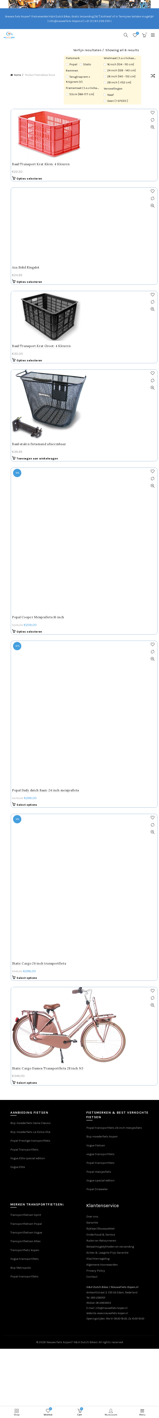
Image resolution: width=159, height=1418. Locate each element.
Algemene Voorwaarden (102, 776)
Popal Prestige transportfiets (30, 652)
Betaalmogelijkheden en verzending (110, 757)
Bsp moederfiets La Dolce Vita (30, 643)
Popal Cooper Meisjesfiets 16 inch (42, 407)
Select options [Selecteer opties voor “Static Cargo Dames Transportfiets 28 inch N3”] (30, 593)
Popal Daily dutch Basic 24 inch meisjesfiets (49, 441)
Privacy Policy (95, 782)
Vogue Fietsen (95, 656)
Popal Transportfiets (24, 660)
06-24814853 (103, 814)
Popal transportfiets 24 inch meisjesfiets (114, 638)
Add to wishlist (154, 112)
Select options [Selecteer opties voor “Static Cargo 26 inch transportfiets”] (30, 489)
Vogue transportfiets (24, 770)
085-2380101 (98, 808)
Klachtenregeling (98, 770)
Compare (154, 120)
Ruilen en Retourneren (101, 751)
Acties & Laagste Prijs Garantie (107, 764)
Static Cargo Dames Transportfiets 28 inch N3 (51, 579)
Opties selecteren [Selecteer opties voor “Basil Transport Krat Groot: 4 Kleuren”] (33, 290)
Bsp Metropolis (20, 778)
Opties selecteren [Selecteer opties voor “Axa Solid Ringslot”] (33, 212)
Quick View (154, 127)
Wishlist (137, 33)
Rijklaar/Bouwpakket (100, 739)
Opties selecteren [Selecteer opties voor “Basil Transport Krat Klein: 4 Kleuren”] (33, 178)
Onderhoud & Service (100, 745)
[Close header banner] (155, 4)
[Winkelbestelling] (153, 76)
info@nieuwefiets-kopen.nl (111, 819)
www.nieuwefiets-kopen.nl (112, 824)
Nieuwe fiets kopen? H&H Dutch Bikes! (72, 853)
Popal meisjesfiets (98, 682)
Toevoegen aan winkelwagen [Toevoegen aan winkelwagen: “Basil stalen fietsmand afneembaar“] (41, 388)
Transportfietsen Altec (25, 752)
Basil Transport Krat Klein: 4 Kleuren (44, 164)
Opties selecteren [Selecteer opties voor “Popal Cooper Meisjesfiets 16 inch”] (33, 422)
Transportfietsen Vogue (26, 743)
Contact (92, 788)
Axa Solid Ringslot (29, 197)
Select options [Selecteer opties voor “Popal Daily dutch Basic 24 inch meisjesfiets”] (30, 455)
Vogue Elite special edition (27, 669)
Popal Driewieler (97, 700)
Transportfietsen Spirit (25, 726)
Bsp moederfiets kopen (102, 647)
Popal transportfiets (100, 674)
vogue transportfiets (100, 665)
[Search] (126, 35)
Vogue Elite (17, 678)
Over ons (92, 727)
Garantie (92, 733)
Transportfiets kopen (24, 761)
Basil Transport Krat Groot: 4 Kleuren (45, 276)
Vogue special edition (100, 691)
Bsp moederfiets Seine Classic (30, 634)
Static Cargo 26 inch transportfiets (43, 474)
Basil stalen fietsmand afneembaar (43, 374)
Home (17, 75)
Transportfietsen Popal (26, 734)
